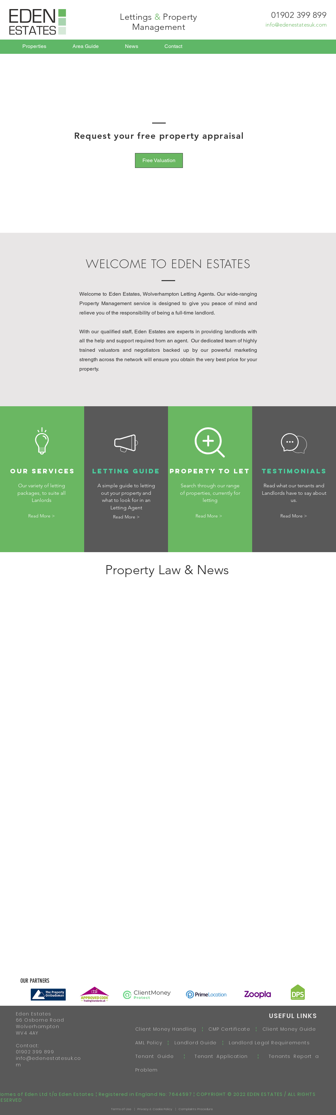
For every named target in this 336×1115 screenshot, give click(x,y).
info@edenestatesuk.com (296, 24)
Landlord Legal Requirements (267, 1042)
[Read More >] (41, 516)
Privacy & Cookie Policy (155, 1109)
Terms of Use (121, 1109)
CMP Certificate (229, 1029)
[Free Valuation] (159, 160)
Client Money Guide (289, 1029)
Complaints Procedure (196, 1109)
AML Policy (151, 1042)
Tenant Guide (159, 1056)
